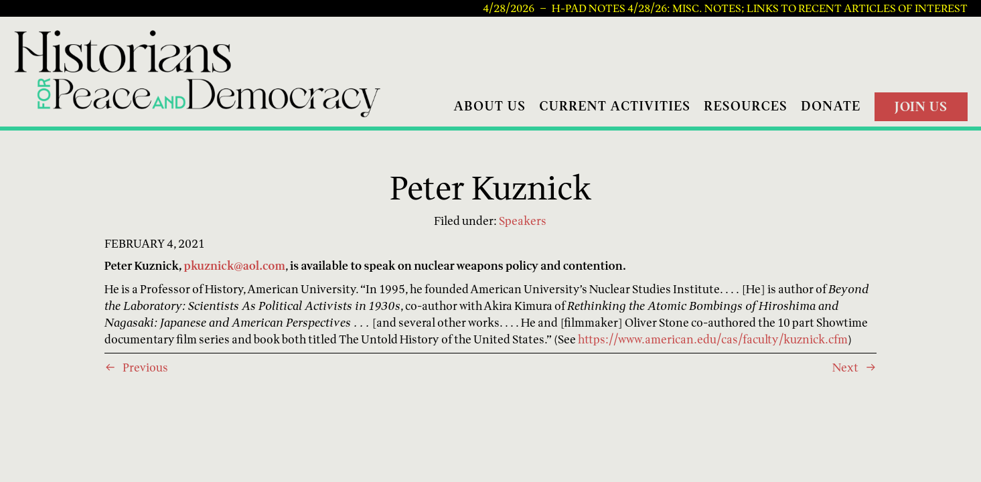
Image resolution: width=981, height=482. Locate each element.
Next (845, 367)
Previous (145, 367)
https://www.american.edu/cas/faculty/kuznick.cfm (713, 339)
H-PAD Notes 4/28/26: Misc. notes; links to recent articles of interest (760, 9)
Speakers (522, 221)
